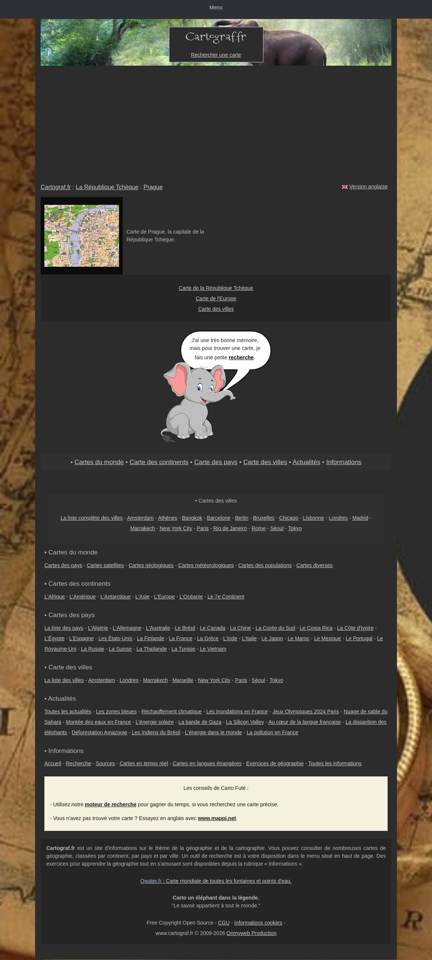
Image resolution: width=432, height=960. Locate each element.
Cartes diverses (315, 565)
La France (180, 638)
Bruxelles (264, 518)
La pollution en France (272, 732)
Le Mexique (327, 638)
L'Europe (164, 597)
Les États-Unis (115, 638)
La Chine (240, 628)
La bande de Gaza (199, 722)
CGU (223, 923)
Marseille (182, 680)
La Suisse (120, 649)
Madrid (360, 518)
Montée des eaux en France (98, 722)
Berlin (241, 518)
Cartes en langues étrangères (207, 763)
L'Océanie (191, 597)
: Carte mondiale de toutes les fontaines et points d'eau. (216, 881)
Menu (215, 7)
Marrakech (142, 528)
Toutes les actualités (67, 711)
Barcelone (218, 518)
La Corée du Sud (275, 628)
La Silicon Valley (245, 722)
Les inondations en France (237, 711)
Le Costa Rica (316, 628)
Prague (153, 187)
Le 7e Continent (225, 597)
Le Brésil (185, 628)
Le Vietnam (213, 649)
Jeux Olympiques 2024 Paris (305, 711)
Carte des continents (158, 462)
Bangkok (192, 518)
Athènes (167, 518)
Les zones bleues (116, 711)
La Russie (92, 649)
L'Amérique (82, 597)
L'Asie (142, 597)
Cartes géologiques (151, 565)
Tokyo (295, 528)
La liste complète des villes (91, 518)
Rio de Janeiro (230, 528)
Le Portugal (359, 638)
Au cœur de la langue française (304, 722)
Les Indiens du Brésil (156, 732)
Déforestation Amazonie (99, 732)
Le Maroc (298, 638)
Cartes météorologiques (206, 565)
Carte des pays (216, 462)
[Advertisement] (216, 121)
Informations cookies (258, 923)
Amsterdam (140, 518)
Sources (105, 763)
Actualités (306, 462)
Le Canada (213, 628)
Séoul (277, 528)
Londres (338, 518)
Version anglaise (368, 187)
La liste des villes (64, 680)
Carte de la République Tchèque (216, 288)
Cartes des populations (265, 565)
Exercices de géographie (275, 763)
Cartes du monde (99, 462)
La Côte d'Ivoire (355, 628)
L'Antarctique (115, 597)
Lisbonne (313, 518)
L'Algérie (98, 628)
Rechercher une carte (216, 55)
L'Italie (249, 638)
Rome (258, 528)
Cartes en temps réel (144, 763)
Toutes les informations (334, 763)
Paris (203, 528)
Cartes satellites (105, 565)
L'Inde (230, 638)
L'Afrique (54, 597)
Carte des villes (216, 309)
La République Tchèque (107, 187)
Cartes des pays (63, 565)
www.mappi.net (217, 818)
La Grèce (208, 638)
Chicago (288, 518)
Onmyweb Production (251, 933)
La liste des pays (63, 628)
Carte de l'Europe (216, 298)
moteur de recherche (111, 804)
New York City (176, 528)
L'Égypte (54, 638)
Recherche (78, 763)
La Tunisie (183, 649)
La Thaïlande (152, 649)
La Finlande (150, 638)
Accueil (52, 763)
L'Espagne (81, 638)
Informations (343, 462)
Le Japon (272, 638)
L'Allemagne (127, 628)
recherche (241, 357)
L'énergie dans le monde (213, 732)
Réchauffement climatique (171, 711)
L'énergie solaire (154, 722)
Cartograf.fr (56, 187)
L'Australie (158, 628)
